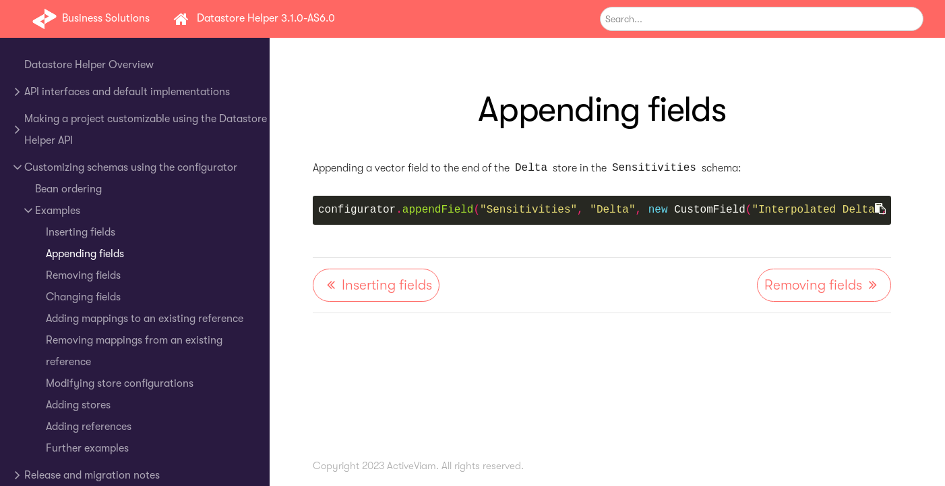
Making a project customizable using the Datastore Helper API (145, 129)
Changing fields (83, 297)
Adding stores (78, 405)
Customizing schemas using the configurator (130, 167)
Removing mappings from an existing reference (134, 351)
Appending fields (85, 254)
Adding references (88, 427)
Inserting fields (80, 232)
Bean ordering (68, 189)
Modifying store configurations (119, 383)
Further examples (87, 448)
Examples (57, 211)
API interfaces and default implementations (127, 92)
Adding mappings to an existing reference (144, 319)
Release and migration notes (92, 475)
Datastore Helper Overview (89, 65)
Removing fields (83, 275)
